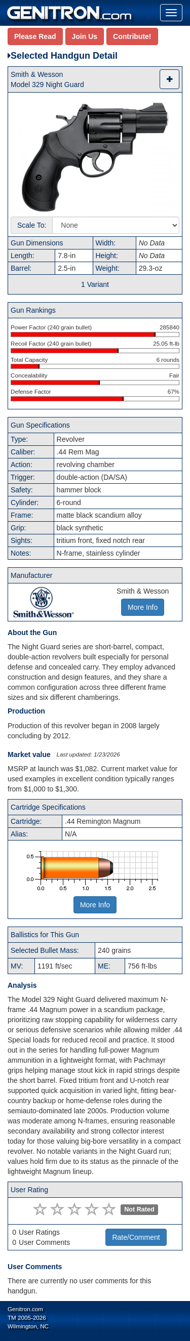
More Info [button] (143, 607)
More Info (95, 905)
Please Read (35, 36)
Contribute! (132, 36)
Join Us (85, 36)
